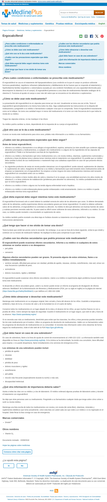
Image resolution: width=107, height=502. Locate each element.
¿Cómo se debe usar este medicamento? (22, 50)
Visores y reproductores (70, 496)
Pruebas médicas (64, 24)
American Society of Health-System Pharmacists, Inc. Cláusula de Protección (53, 476)
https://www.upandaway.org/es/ (24, 314)
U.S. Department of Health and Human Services (67, 499)
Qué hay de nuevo (84, 17)
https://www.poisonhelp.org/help (32, 340)
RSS (54, 491)
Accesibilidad (45, 496)
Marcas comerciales (67, 63)
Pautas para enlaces (56, 496)
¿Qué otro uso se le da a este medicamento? (23, 54)
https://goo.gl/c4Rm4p (54, 328)
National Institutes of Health (90, 499)
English (102, 24)
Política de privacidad (33, 496)
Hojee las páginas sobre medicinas (16, 445)
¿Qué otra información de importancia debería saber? (81, 60)
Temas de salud (8, 24)
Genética (49, 24)
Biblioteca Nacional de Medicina (17, 4)
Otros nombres (65, 67)
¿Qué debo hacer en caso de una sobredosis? (78, 56)
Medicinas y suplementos (30, 24)
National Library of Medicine (16, 499)
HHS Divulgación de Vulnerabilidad (90, 496)
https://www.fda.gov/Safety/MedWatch (18, 291)
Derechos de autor (20, 496)
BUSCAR (99, 13)
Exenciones (10, 496)
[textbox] (76, 12)
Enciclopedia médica (85, 24)
